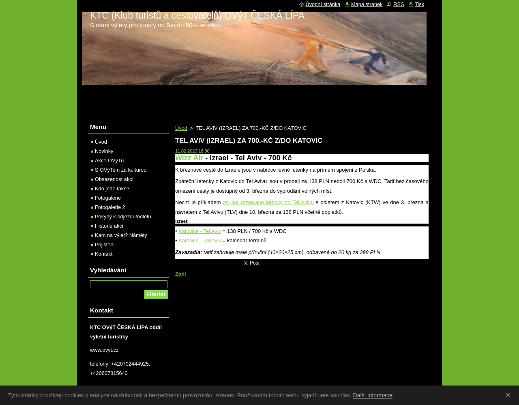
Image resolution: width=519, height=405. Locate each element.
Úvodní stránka (322, 4)
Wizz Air (189, 158)
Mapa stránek (367, 4)
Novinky (104, 151)
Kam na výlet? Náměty (121, 235)
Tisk (419, 4)
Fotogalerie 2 (110, 207)
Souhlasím (509, 395)
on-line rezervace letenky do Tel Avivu (268, 202)
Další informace (372, 395)
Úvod (181, 128)
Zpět (180, 274)
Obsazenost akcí (114, 179)
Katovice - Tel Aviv (199, 231)
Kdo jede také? (112, 188)
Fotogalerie (108, 198)
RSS (398, 4)
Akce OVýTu (109, 160)
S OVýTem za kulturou (120, 170)
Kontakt (103, 254)
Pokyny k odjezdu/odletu (123, 216)
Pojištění (105, 244)
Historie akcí (109, 226)
